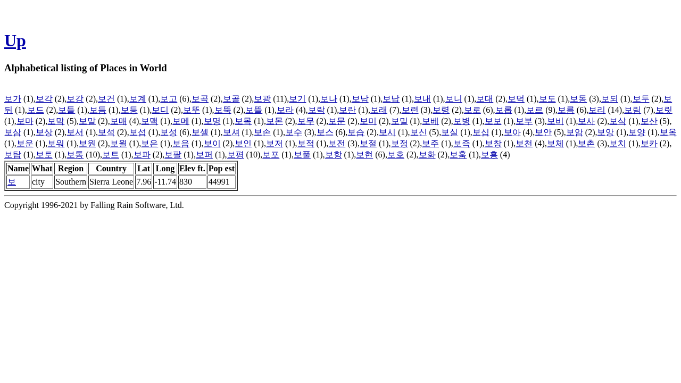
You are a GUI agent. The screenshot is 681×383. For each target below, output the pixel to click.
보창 (493, 143)
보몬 (274, 121)
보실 (449, 132)
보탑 (12, 154)
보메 (180, 121)
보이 (212, 143)
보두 (641, 98)
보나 (328, 98)
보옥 (668, 132)
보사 (586, 121)
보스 (325, 132)
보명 (212, 121)
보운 (25, 143)
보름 (566, 109)
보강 (75, 98)
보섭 (137, 132)
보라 (285, 109)
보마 (25, 121)
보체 (555, 143)
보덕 (516, 98)
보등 (129, 109)
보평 (235, 154)
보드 (35, 109)
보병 (461, 121)
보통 (75, 154)
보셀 (200, 132)
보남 (360, 98)
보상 (44, 132)
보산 (649, 121)
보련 (410, 109)
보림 (632, 109)
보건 (106, 98)
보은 (149, 143)
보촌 (586, 143)
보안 (543, 132)
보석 (106, 132)
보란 (347, 109)
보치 (617, 143)
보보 (493, 121)
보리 (596, 109)
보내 (422, 98)
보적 (305, 143)
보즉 (461, 143)
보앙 (605, 132)
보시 (387, 132)
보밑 (399, 121)
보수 (293, 132)
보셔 (231, 132)
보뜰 (253, 109)
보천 (524, 143)
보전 (336, 143)
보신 (418, 132)
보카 (649, 143)
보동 (578, 98)
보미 (368, 121)
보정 (399, 143)
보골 (231, 98)
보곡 (200, 98)
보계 (137, 98)
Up (15, 40)
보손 (262, 132)
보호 (395, 154)
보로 (472, 109)
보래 (378, 109)
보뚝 (222, 109)
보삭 (617, 121)
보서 (75, 132)
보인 (243, 143)
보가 (12, 98)
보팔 (172, 154)
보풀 (302, 154)
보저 (274, 143)
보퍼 (204, 154)
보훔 (458, 154)
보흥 (489, 154)
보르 (534, 109)
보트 (110, 154)
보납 (391, 98)
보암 (574, 132)
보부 (524, 121)
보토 (44, 154)
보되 (609, 98)
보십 (480, 132)
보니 (453, 98)
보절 (368, 143)
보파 (142, 154)
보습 (355, 132)
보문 (336, 121)
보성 (168, 132)
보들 (66, 109)
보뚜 (191, 109)
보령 (441, 109)
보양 (636, 132)
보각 (44, 98)
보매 (118, 121)
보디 (160, 109)
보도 (547, 98)
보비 (555, 121)
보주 (430, 143)
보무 (305, 121)
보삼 (12, 132)
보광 (262, 98)
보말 (87, 121)
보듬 (97, 109)
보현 (364, 154)
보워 (55, 143)
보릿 (663, 109)
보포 (270, 154)
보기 (297, 98)
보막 (55, 121)
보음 (180, 143)
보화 (427, 154)
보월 (118, 143)
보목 (243, 121)
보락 (316, 109)
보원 (87, 143)
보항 (333, 154)
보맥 (149, 121)
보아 (512, 132)
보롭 (503, 109)
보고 (168, 98)
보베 (430, 121)
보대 (484, 98)
